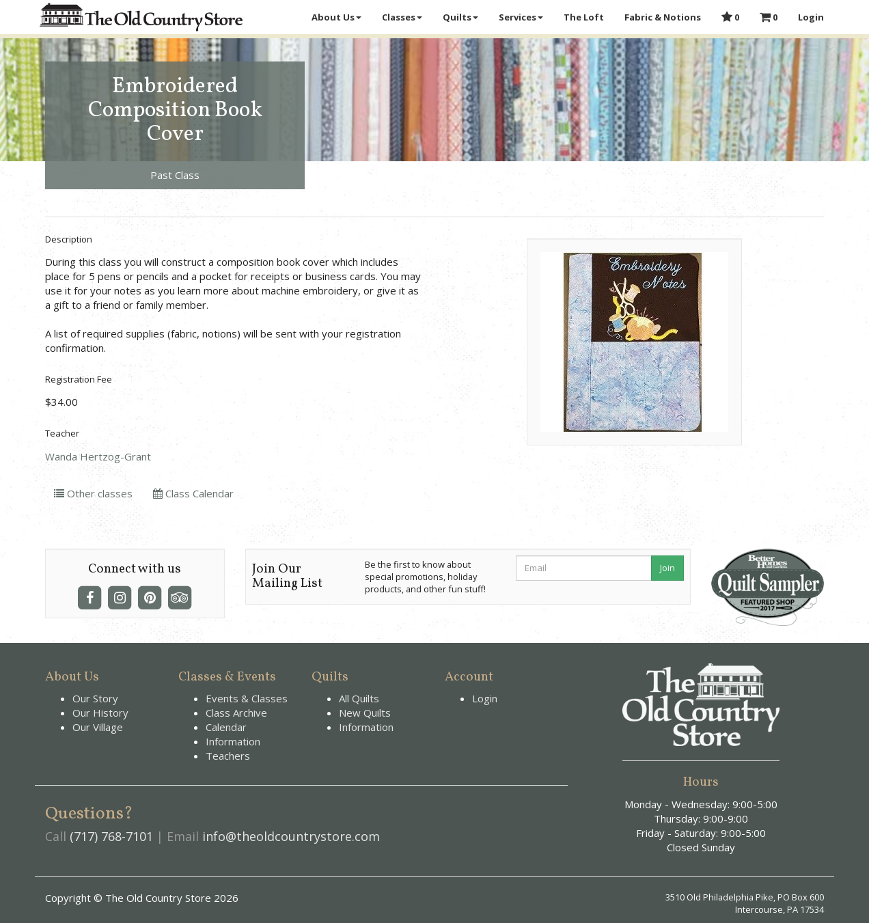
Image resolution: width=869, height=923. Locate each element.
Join (667, 568)
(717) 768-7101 (111, 836)
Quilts (460, 17)
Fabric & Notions (662, 17)
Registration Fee (78, 379)
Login (811, 17)
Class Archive (236, 712)
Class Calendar (193, 493)
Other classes (93, 493)
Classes (402, 17)
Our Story (95, 698)
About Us (336, 17)
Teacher (62, 433)
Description (68, 239)
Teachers (228, 755)
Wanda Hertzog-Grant (98, 456)
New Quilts (365, 712)
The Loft (584, 17)
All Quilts (359, 698)
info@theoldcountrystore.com (291, 836)
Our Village (97, 727)
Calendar (226, 727)
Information (233, 741)
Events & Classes (247, 698)
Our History (100, 712)
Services (521, 17)
